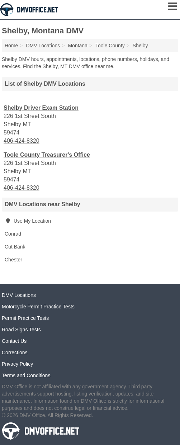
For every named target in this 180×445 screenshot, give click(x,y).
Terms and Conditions (26, 375)
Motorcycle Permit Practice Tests (38, 306)
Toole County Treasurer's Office (47, 155)
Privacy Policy (17, 364)
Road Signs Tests (21, 329)
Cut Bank (15, 247)
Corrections (15, 352)
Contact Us (14, 341)
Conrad (13, 234)
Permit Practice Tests (25, 318)
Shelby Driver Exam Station (41, 108)
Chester (13, 259)
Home (11, 45)
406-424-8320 (21, 141)
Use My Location (28, 221)
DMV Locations (19, 295)
